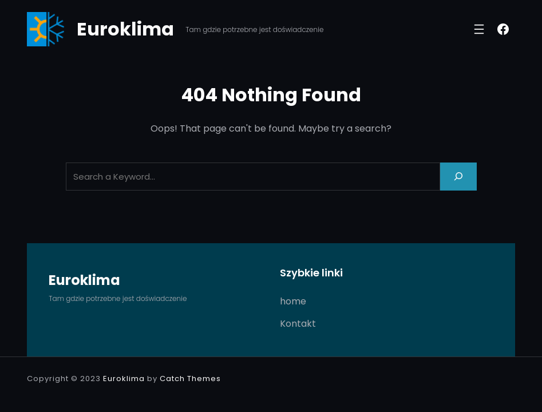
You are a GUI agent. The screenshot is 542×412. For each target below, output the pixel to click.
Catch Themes (190, 378)
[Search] (458, 177)
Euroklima (125, 29)
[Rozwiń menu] (479, 29)
